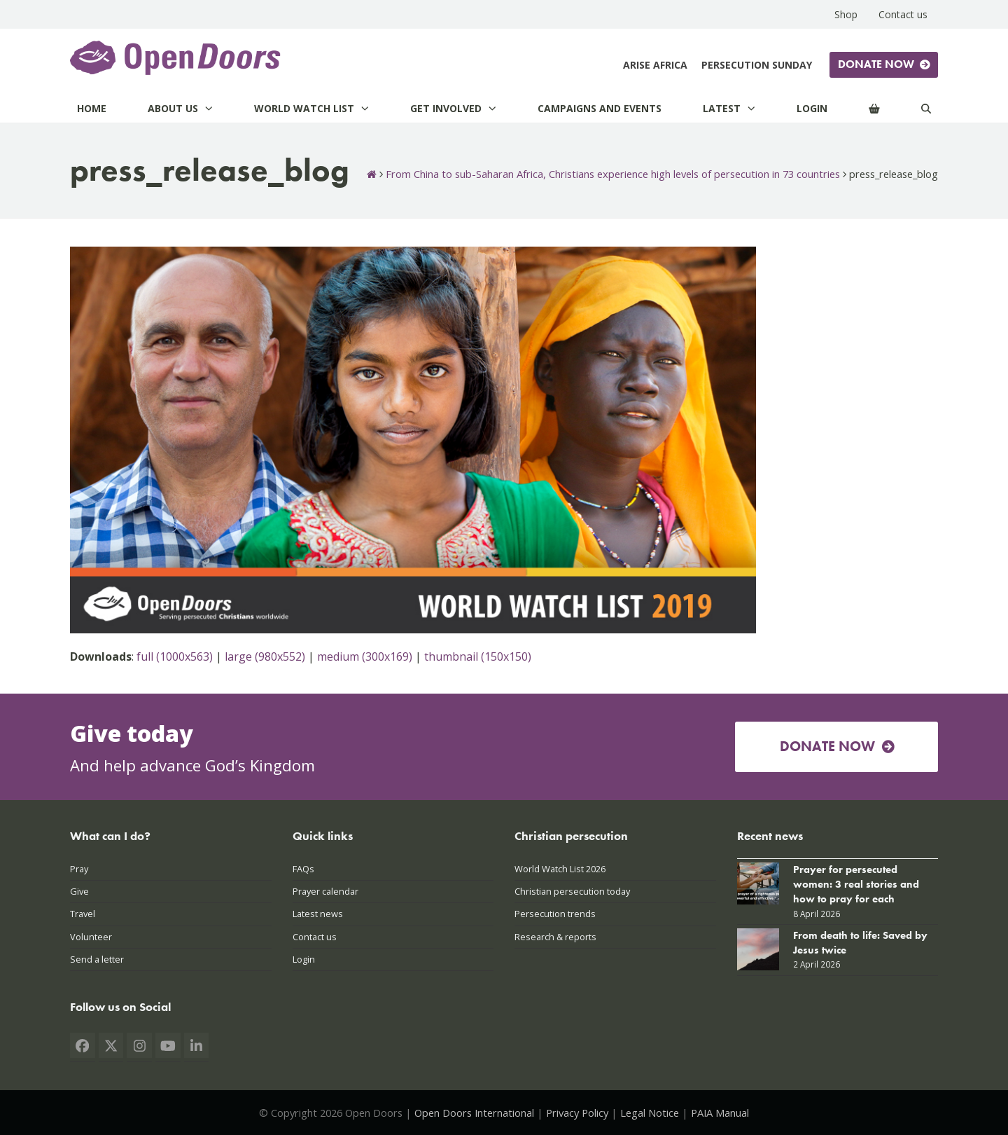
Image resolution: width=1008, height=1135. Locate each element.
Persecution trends (555, 913)
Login (304, 959)
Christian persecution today (572, 891)
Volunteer (91, 936)
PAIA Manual (720, 1113)
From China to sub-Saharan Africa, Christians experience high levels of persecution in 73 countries (613, 174)
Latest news (318, 913)
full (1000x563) (174, 656)
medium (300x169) (364, 656)
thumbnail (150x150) (477, 656)
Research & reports (555, 936)
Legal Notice (649, 1113)
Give (79, 891)
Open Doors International (474, 1113)
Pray (79, 868)
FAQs (303, 868)
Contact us (315, 936)
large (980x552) (265, 656)
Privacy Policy (577, 1113)
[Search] (926, 108)
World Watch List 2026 (560, 868)
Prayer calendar (325, 891)
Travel (82, 913)
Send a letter (97, 959)
